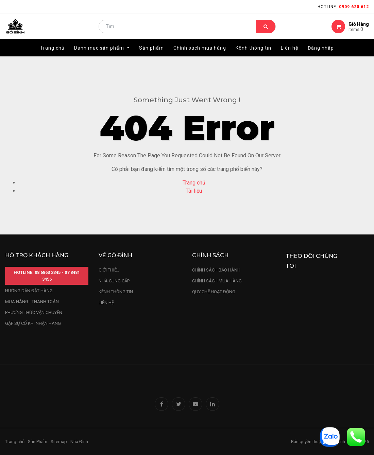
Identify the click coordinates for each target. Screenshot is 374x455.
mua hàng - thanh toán (32, 301)
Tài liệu (194, 191)
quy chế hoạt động (213, 291)
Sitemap (59, 441)
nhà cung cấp (114, 280)
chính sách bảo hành (216, 270)
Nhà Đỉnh (79, 441)
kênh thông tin (116, 291)
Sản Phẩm (37, 441)
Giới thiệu (110, 270)
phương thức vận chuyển (33, 312)
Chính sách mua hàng (217, 280)
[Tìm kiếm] (265, 29)
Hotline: (343, 6)
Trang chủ (194, 182)
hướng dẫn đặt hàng (29, 290)
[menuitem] (52, 53)
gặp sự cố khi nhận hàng (33, 323)
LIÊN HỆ (106, 302)
